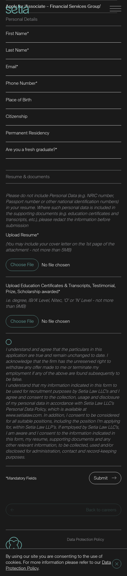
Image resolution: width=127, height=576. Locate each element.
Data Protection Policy (85, 539)
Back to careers (63, 510)
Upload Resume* (22, 235)
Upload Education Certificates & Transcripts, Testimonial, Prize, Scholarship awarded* (60, 288)
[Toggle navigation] (115, 9)
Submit (101, 478)
